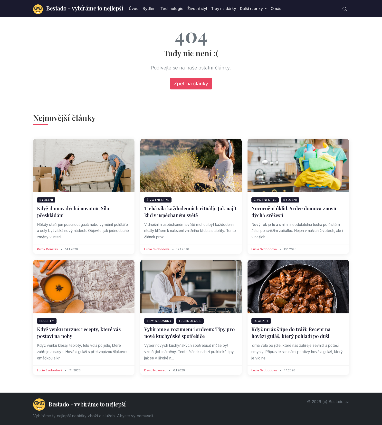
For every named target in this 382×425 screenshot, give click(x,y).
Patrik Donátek (47, 249)
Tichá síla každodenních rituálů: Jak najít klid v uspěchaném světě (190, 211)
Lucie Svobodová (157, 249)
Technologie (171, 8)
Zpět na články (191, 84)
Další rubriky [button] (252, 8)
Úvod (134, 8)
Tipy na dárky (223, 8)
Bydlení (149, 8)
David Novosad (155, 370)
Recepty (46, 321)
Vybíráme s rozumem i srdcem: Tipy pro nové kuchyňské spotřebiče (189, 332)
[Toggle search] (345, 8)
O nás (276, 8)
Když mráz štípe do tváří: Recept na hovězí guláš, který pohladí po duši (291, 332)
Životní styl (197, 8)
